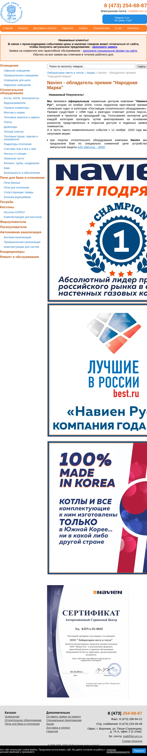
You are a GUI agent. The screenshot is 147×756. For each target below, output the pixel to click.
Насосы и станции (15, 153)
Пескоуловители (13, 227)
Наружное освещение (17, 84)
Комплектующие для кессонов (23, 217)
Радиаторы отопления (17, 144)
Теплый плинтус (14, 131)
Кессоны (7, 207)
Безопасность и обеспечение (22, 172)
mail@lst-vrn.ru (137, 11)
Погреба (6, 202)
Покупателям (101, 28)
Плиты (8, 122)
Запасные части (14, 158)
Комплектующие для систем (21, 246)
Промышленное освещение (21, 75)
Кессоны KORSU (14, 212)
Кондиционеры (12, 252)
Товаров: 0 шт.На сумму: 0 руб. (123, 19)
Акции (50, 723)
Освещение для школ (17, 80)
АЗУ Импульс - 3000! (91, 147)
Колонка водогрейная (17, 197)
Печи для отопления (16, 187)
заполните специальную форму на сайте (110, 50)
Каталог (23, 28)
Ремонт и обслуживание (19, 257)
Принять (139, 750)
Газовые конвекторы (16, 107)
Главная (8, 28)
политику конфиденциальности (118, 751)
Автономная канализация (20, 232)
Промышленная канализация (22, 242)
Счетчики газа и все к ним (20, 148)
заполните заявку (104, 46)
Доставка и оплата (44, 28)
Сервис (83, 28)
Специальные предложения (64, 720)
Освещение (9, 65)
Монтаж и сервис (14, 112)
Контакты (133, 28)
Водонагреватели (14, 102)
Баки (7, 168)
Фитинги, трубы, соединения (21, 163)
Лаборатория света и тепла (11, 12)
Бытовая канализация (17, 237)
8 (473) (125, 5)
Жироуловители (13, 222)
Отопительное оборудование (11, 91)
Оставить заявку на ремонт (63, 716)
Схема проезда (132, 741)
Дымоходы (10, 126)
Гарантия (67, 28)
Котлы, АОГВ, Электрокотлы (21, 98)
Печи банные (12, 182)
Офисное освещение (17, 70)
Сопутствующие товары (18, 192)
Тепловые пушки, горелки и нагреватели (21, 138)
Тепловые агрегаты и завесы (22, 117)
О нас (118, 28)
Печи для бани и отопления (22, 177)
